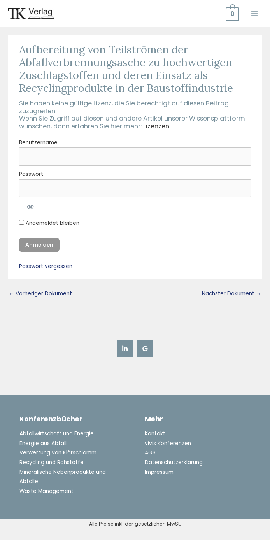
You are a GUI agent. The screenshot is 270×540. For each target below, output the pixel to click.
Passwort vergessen (45, 266)
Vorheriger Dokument (40, 293)
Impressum (159, 472)
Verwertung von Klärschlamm (57, 452)
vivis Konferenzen (168, 443)
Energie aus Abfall (43, 443)
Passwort (31, 174)
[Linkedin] (125, 348)
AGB (150, 452)
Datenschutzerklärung (174, 462)
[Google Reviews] (145, 348)
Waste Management (46, 491)
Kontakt (155, 433)
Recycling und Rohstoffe (51, 462)
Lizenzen (156, 126)
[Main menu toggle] (254, 13)
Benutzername (38, 142)
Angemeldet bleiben (49, 223)
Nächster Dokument (231, 293)
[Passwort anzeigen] (29, 205)
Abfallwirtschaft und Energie (56, 433)
